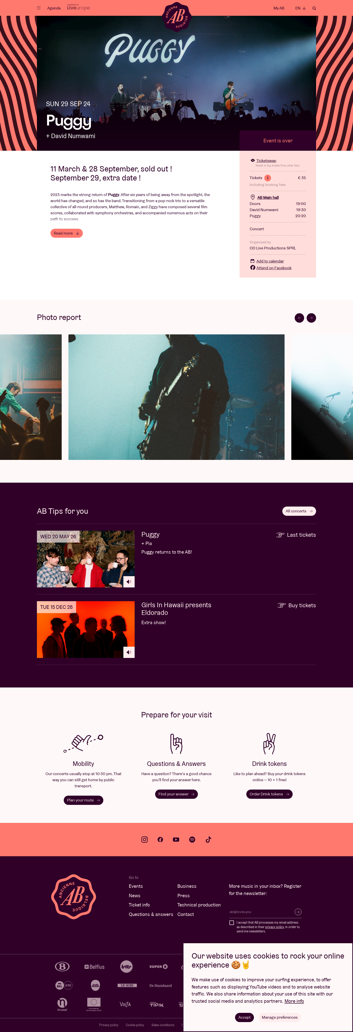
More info (294, 1001)
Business (187, 886)
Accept (244, 1017)
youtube (176, 839)
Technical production (199, 905)
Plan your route (83, 800)
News (134, 896)
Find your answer (176, 794)
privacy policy (274, 927)
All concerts (299, 511)
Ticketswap (263, 160)
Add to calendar (267, 261)
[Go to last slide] (299, 318)
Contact (185, 914)
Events (136, 886)
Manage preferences (280, 1017)
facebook (160, 839)
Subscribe (298, 912)
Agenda (54, 8)
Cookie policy (135, 1025)
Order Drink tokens (269, 794)
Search (314, 8)
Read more (66, 233)
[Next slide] (311, 318)
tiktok (208, 839)
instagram (144, 839)
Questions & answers (151, 914)
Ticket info (139, 905)
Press (183, 896)
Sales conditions (163, 1025)
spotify (192, 839)
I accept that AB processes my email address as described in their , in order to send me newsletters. (268, 926)
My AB (279, 8)
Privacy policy (108, 1025)
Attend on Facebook (271, 267)
